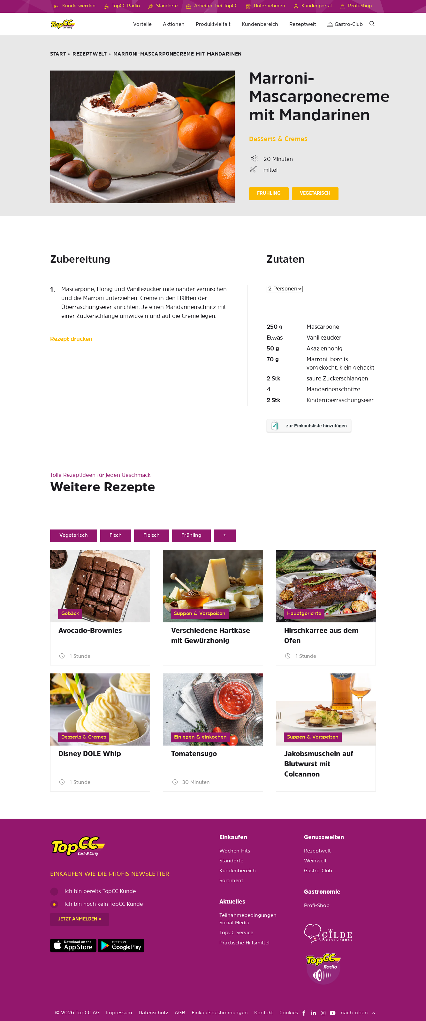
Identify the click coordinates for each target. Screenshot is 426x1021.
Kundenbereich (260, 24)
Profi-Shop (317, 905)
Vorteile (142, 24)
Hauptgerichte (304, 613)
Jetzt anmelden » (79, 919)
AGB (180, 1013)
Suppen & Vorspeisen (199, 613)
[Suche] (372, 24)
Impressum (119, 1013)
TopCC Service (236, 932)
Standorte (231, 861)
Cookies (288, 1013)
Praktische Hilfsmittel (244, 943)
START (58, 54)
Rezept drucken (71, 339)
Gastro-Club (345, 24)
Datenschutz (153, 1013)
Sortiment (231, 880)
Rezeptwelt (302, 24)
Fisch (116, 535)
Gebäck (70, 613)
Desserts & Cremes (278, 139)
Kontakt (263, 1013)
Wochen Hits (234, 851)
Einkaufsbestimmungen (220, 1013)
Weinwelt (315, 861)
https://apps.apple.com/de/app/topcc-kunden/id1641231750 (73, 946)
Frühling (191, 535)
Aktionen (174, 24)
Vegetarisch (73, 535)
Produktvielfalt (213, 24)
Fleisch (151, 535)
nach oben (358, 1013)
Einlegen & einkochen (200, 737)
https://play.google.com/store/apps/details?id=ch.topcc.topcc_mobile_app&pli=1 (121, 946)
